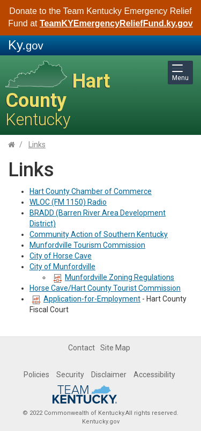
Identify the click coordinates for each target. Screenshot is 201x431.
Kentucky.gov (101, 421)
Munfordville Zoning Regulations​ (119, 277)
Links (37, 144)
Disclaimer (108, 374)
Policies (36, 374)
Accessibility (154, 374)
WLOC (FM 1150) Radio (68, 202)
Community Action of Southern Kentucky (98, 234)
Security (70, 374)
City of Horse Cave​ (60, 256)
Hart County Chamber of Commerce (90, 191)
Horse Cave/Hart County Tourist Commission (105, 288)
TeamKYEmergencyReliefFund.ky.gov (116, 23)
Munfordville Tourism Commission (87, 245)
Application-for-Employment (86, 298)
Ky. (25, 45)
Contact (81, 347)
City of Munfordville (62, 266)
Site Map (115, 347)
